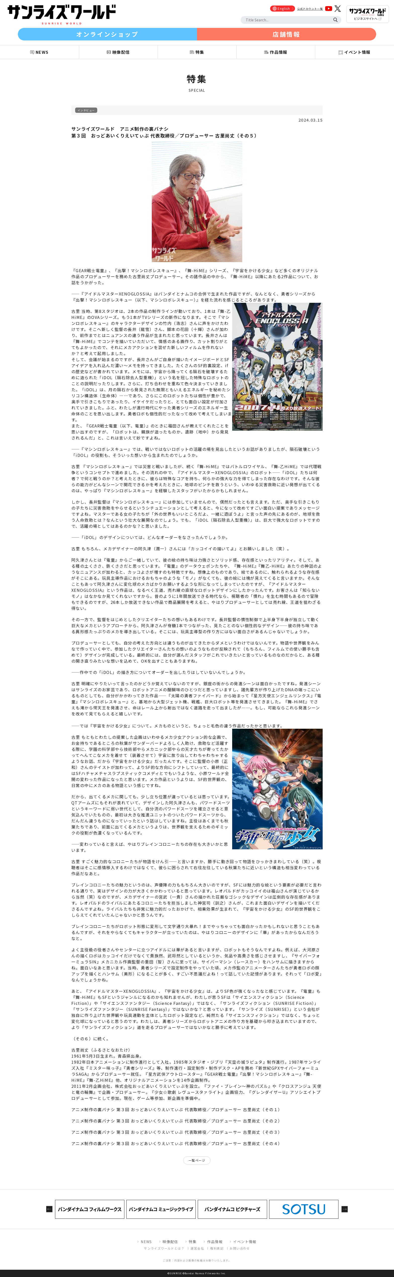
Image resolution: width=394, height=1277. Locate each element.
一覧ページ (196, 1160)
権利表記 (217, 1248)
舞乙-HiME (272, 566)
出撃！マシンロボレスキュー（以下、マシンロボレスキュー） (136, 300)
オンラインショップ (107, 34)
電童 (110, 560)
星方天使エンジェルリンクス (282, 696)
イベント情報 (244, 1241)
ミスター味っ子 (104, 1068)
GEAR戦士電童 (90, 270)
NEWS (146, 1241)
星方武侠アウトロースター (174, 1074)
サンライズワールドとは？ (164, 1248)
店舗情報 (286, 34)
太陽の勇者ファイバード (195, 696)
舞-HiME (196, 270)
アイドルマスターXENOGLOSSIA (117, 294)
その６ (82, 1039)
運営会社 (197, 1248)
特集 (192, 1241)
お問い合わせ (240, 1248)
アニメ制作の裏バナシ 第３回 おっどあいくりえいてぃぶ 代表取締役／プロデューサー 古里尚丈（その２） (176, 1121)
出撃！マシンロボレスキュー (146, 270)
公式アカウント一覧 (310, 9)
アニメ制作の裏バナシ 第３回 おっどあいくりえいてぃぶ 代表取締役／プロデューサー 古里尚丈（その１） (176, 1109)
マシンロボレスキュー (106, 449)
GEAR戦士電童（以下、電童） (117, 426)
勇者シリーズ (139, 1068)
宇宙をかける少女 (252, 270)
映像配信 (170, 1241)
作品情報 (215, 1241)
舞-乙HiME (285, 466)
